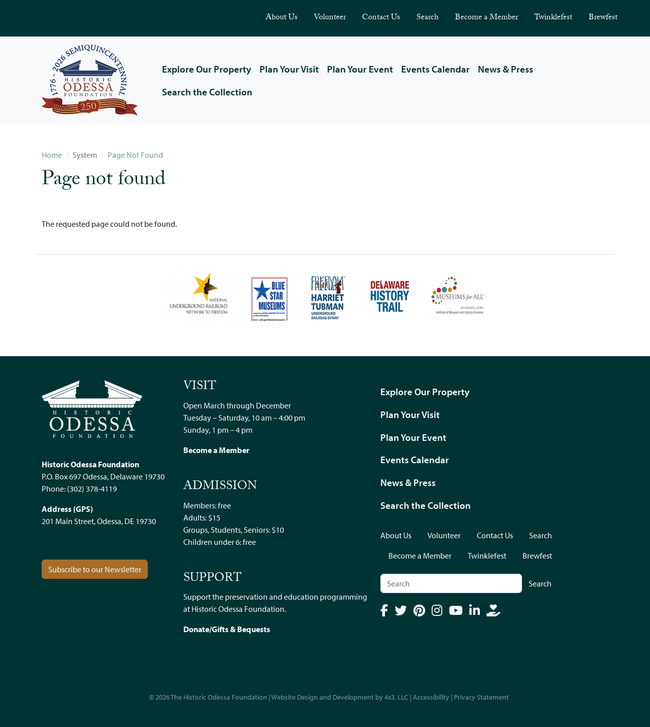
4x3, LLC (396, 697)
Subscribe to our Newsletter (94, 569)
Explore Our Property (206, 69)
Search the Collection (207, 92)
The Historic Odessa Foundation (219, 697)
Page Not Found (135, 155)
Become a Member (486, 18)
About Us (282, 18)
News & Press (505, 69)
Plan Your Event (360, 69)
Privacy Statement (481, 697)
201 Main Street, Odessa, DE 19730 (99, 521)
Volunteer (330, 18)
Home (52, 155)
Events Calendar (435, 69)
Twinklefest (553, 18)
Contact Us (381, 18)
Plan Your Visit (289, 69)
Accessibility (431, 697)
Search (427, 18)
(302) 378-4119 (92, 488)
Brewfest (603, 18)
